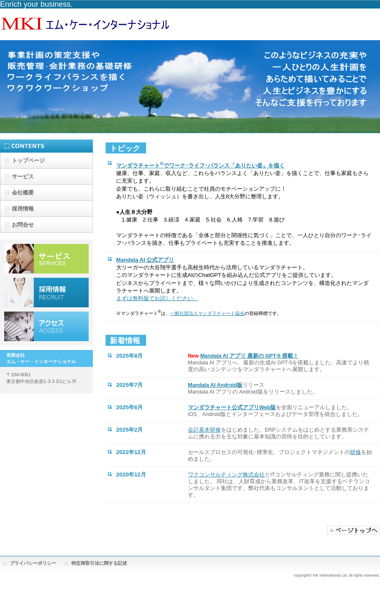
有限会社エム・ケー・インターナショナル (84, 24)
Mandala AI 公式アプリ (145, 260)
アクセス (46, 326)
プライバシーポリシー (33, 563)
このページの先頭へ (353, 530)
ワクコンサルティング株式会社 (226, 475)
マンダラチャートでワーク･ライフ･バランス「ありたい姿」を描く (200, 165)
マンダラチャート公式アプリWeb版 (232, 407)
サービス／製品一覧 (46, 259)
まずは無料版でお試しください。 (157, 298)
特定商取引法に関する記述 (99, 563)
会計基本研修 (204, 430)
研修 (355, 452)
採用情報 (46, 292)
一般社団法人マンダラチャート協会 (207, 313)
